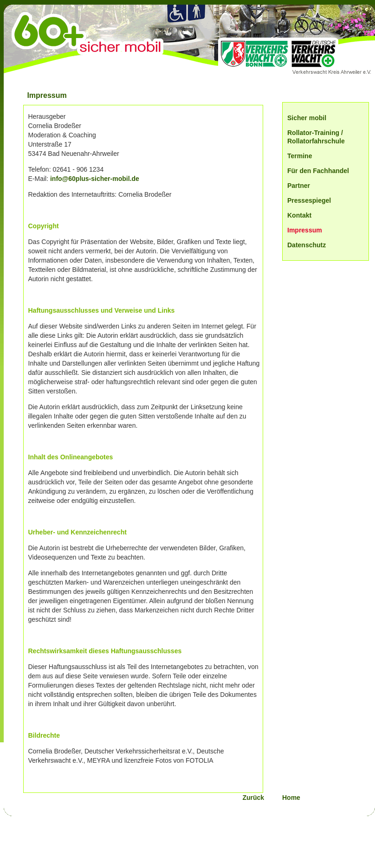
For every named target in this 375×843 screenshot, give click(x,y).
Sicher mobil (306, 118)
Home (291, 797)
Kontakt (299, 215)
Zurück (260, 797)
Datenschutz (306, 245)
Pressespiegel (309, 200)
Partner (298, 185)
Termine (299, 156)
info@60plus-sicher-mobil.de (94, 178)
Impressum (304, 230)
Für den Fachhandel (318, 170)
